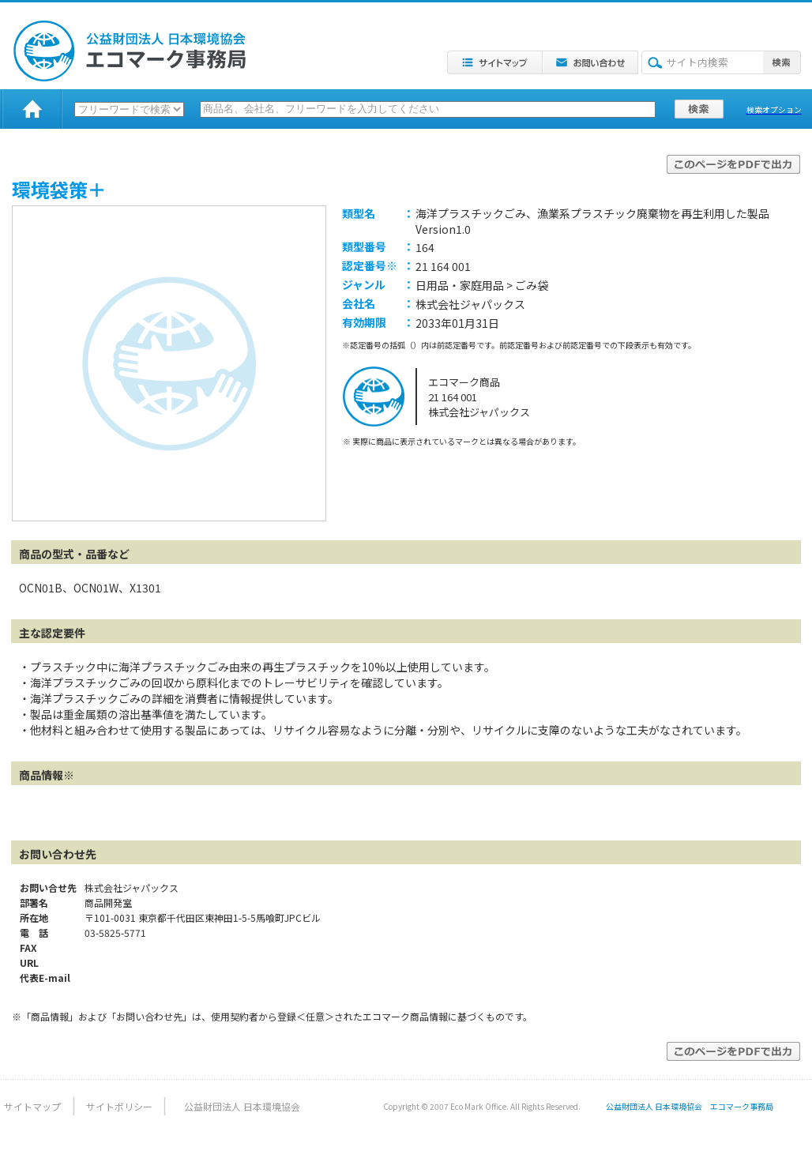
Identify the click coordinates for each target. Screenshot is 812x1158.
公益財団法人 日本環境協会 (242, 1106)
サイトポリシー (119, 1106)
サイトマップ (32, 1106)
